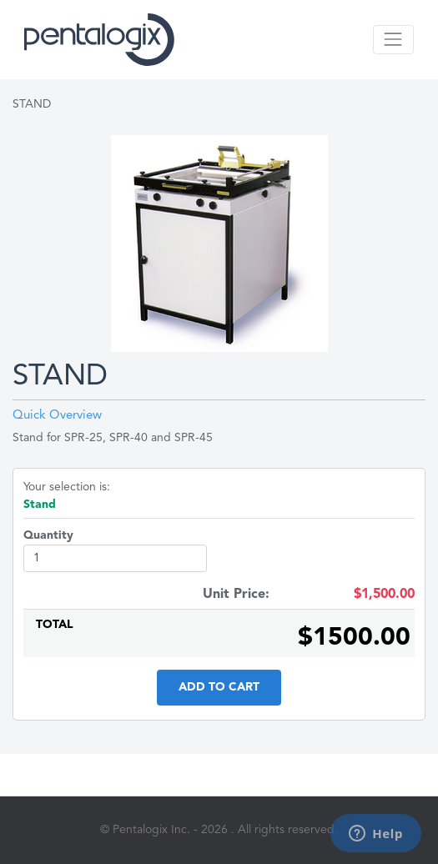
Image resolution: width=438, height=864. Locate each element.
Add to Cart (219, 687)
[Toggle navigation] (393, 39)
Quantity (48, 535)
